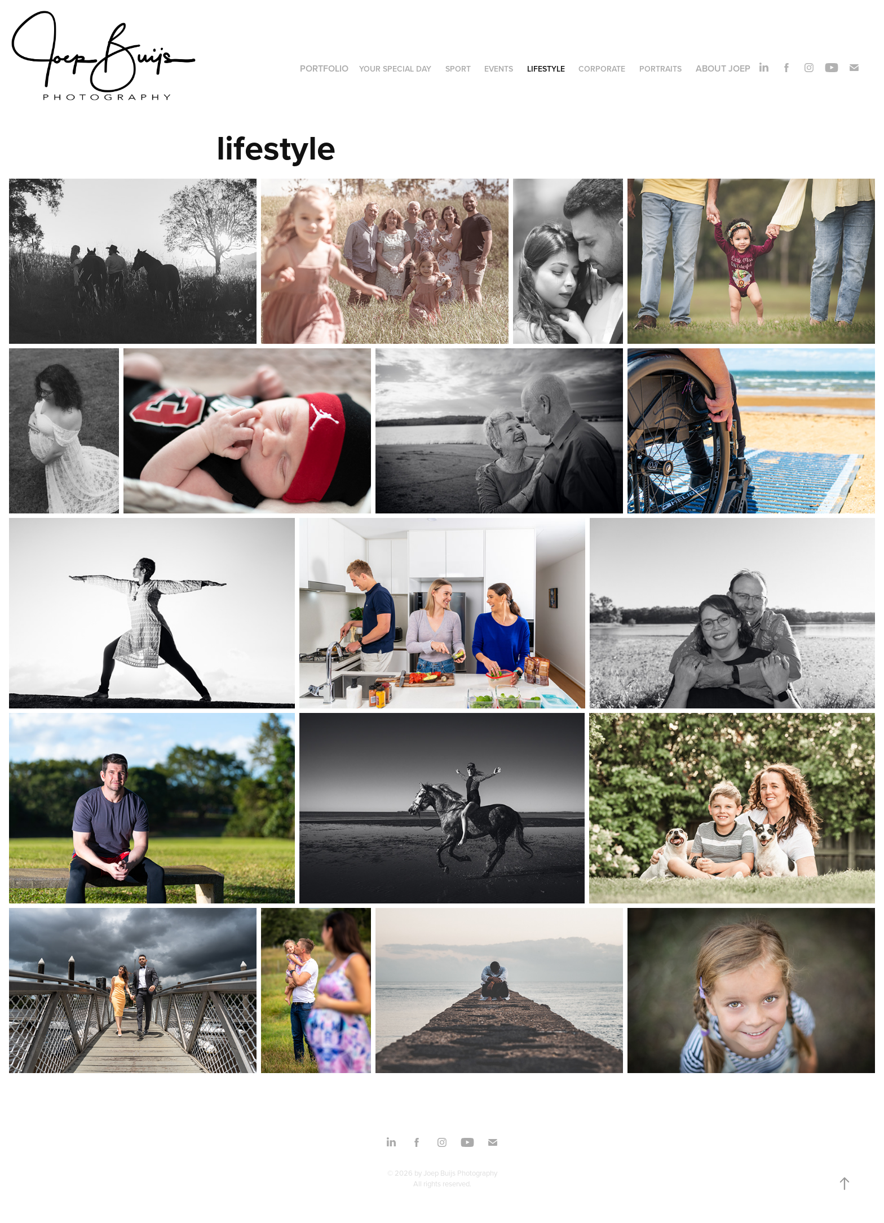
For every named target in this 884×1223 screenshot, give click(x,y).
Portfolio (324, 68)
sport (458, 68)
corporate (601, 68)
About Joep (723, 68)
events (498, 68)
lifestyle (546, 68)
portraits (660, 68)
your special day (395, 68)
